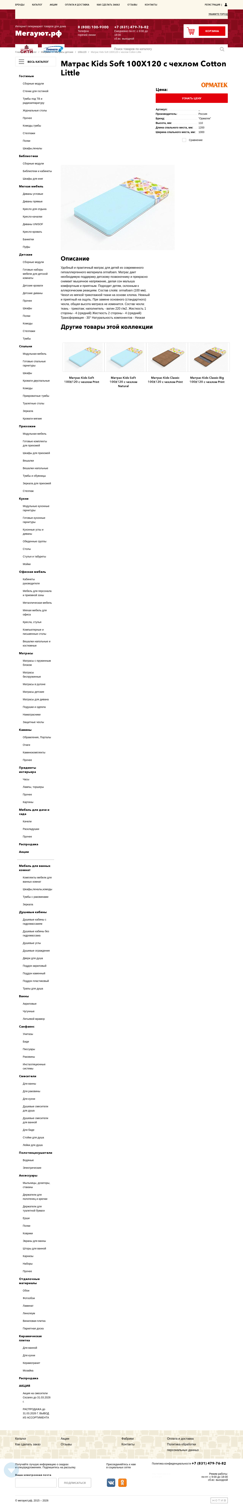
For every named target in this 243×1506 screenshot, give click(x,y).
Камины (25, 730)
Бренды (19, 4)
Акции (53, 4)
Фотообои (29, 1298)
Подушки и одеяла (34, 706)
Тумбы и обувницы (34, 475)
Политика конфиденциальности (171, 1463)
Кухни (23, 498)
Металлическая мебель (37, 602)
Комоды (27, 323)
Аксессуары (28, 1175)
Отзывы (132, 4)
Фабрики (128, 1438)
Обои (26, 1290)
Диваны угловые (33, 193)
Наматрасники (31, 714)
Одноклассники (122, 1482)
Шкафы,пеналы (32, 148)
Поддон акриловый (34, 965)
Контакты (151, 4)
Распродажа (28, 844)
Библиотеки (28, 156)
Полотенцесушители (35, 1153)
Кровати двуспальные (36, 380)
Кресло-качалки (32, 216)
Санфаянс (26, 1026)
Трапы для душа (33, 988)
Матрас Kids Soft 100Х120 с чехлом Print (81, 380)
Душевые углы (32, 943)
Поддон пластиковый (36, 980)
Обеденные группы (34, 541)
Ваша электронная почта (33, 1475)
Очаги (26, 744)
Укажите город (218, 14)
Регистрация (212, 4)
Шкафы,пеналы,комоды (37, 889)
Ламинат (28, 1305)
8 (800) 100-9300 (93, 27)
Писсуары (29, 1049)
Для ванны (29, 1083)
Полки (26, 140)
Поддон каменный (34, 973)
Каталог (37, 4)
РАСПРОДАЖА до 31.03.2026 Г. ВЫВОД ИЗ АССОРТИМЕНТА (36, 1413)
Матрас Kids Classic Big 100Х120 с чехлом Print (207, 380)
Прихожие (27, 426)
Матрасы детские (64, 52)
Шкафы (27, 308)
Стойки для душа (33, 1137)
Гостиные (26, 76)
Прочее (27, 118)
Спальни (25, 346)
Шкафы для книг (33, 178)
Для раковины (31, 1091)
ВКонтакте (111, 1482)
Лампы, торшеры (33, 786)
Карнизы (28, 1256)
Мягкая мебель (31, 186)
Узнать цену (191, 98)
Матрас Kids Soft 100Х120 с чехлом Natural (123, 382)
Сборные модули (33, 83)
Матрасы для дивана (36, 699)
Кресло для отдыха (35, 209)
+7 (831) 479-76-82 (131, 27)
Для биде (28, 1129)
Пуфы (26, 246)
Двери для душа (33, 958)
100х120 (82, 52)
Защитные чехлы (33, 722)
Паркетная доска (33, 1328)
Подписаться (75, 1483)
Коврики (28, 1233)
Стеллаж (28, 490)
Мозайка (28, 1370)
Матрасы (45, 52)
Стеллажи (29, 133)
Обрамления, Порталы (37, 737)
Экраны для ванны (34, 1240)
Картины (28, 802)
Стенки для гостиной (35, 91)
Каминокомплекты (34, 752)
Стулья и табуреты (34, 556)
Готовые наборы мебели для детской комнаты (35, 273)
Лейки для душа (33, 1145)
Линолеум (29, 1313)
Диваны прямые (33, 201)
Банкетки (28, 239)
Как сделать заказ (108, 4)
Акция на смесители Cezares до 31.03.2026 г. (36, 1397)
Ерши (26, 1218)
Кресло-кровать (32, 231)
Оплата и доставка (77, 4)
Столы (27, 548)
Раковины (29, 1056)
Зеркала (28, 411)
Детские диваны (33, 293)
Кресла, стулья (32, 622)
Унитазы (28, 1034)
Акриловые (29, 1003)
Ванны (24, 996)
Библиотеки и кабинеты (37, 171)
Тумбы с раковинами (35, 896)
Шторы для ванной (34, 1248)
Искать (222, 49)
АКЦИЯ (24, 1386)
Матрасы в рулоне (34, 684)
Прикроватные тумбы (36, 395)
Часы (26, 779)
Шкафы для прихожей (36, 453)
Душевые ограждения (36, 950)
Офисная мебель (32, 572)
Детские (25, 254)
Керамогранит (31, 1362)
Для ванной (30, 1347)
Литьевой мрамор (34, 1018)
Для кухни (29, 1098)
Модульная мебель (35, 353)
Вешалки (28, 460)
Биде (26, 1041)
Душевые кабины (33, 912)
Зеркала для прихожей (37, 483)
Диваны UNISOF (33, 224)
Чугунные (29, 1011)
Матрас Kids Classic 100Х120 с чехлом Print (165, 380)
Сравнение (195, 140)
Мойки (27, 564)
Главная (19, 52)
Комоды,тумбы (32, 125)
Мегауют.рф (43, 30)
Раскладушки (31, 828)
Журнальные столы (35, 110)
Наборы (28, 1263)
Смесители (27, 1076)
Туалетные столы (33, 403)
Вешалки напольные (35, 468)
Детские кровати (33, 285)
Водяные (28, 1160)
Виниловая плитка (34, 1320)
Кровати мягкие (32, 418)
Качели (27, 821)
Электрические (32, 1167)
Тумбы (27, 338)
